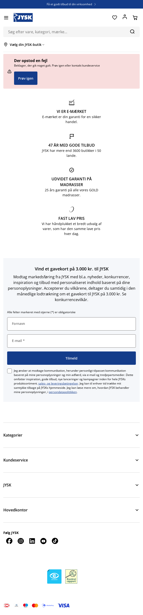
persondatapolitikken (63, 392)
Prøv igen (25, 78)
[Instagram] (20, 541)
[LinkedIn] (32, 541)
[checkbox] (9, 371)
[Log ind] (125, 17)
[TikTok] (55, 541)
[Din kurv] (135, 17)
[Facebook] (9, 541)
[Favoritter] (114, 17)
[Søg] (132, 31)
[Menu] (6, 17)
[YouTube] (43, 541)
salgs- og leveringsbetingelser (58, 383)
